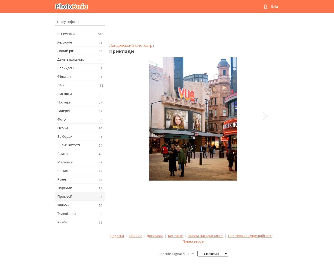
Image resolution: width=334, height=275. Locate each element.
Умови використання (205, 235)
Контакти (175, 235)
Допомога (155, 235)
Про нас (135, 235)
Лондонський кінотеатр (130, 45)
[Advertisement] (193, 29)
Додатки (117, 235)
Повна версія (193, 241)
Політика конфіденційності (250, 235)
